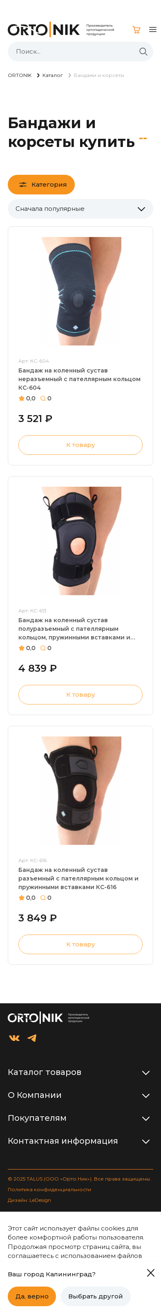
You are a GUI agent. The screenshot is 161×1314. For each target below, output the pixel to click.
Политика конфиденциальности (49, 1189)
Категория (49, 184)
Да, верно (32, 1296)
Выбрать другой (95, 1296)
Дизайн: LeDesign (29, 1200)
